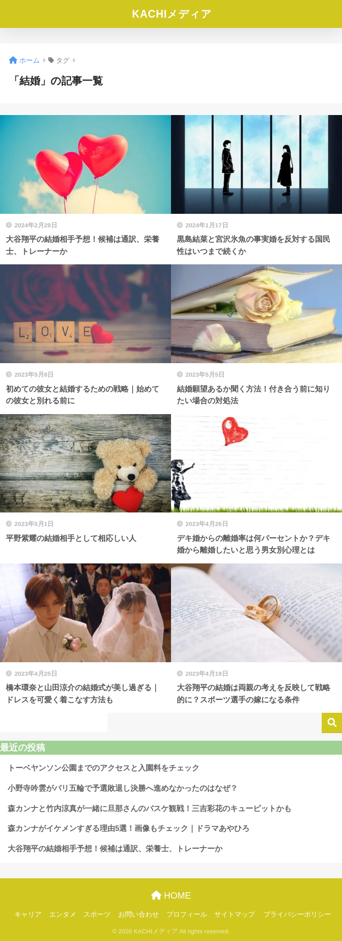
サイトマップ (234, 914)
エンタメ (62, 914)
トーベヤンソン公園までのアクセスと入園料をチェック (103, 768)
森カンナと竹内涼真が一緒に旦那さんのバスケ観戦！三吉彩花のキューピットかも (149, 808)
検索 (332, 723)
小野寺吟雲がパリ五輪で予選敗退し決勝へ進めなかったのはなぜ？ (123, 788)
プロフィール (186, 914)
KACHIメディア (172, 14)
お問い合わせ (138, 914)
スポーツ (97, 914)
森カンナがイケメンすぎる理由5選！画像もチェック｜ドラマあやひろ (129, 828)
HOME (171, 895)
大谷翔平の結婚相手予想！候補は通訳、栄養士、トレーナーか (115, 848)
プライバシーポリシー (297, 914)
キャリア (28, 914)
